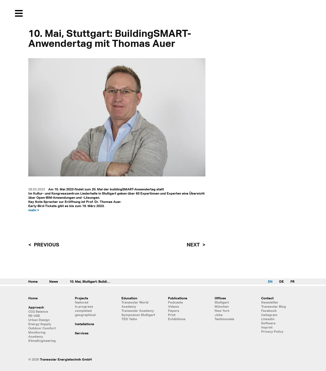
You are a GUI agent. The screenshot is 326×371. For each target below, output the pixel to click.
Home (33, 281)
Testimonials (224, 319)
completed (83, 311)
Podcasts (175, 302)
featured (81, 302)
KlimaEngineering (42, 341)
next (194, 244)
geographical (85, 315)
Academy (35, 336)
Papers (173, 311)
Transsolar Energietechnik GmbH (66, 359)
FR (292, 281)
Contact (267, 298)
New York (222, 311)
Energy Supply (39, 324)
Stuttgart (222, 302)
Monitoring (37, 332)
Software (268, 323)
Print (171, 315)
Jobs (219, 315)
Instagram (269, 315)
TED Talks (129, 319)
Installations (84, 324)
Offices (220, 298)
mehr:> (33, 210)
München (222, 306)
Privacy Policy (272, 331)
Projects (81, 298)
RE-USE (34, 316)
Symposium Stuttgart (138, 315)
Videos (173, 306)
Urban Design (39, 320)
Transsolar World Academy (134, 304)
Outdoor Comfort (42, 328)
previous (46, 244)
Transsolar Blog (273, 306)
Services (82, 333)
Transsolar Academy (137, 311)
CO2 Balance (38, 311)
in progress (84, 306)
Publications (177, 298)
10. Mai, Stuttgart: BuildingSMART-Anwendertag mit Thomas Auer (95, 281)
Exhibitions (176, 319)
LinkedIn (267, 319)
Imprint (267, 327)
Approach (36, 307)
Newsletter (269, 302)
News (53, 281)
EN (270, 281)
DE (281, 281)
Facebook (269, 311)
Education (129, 298)
